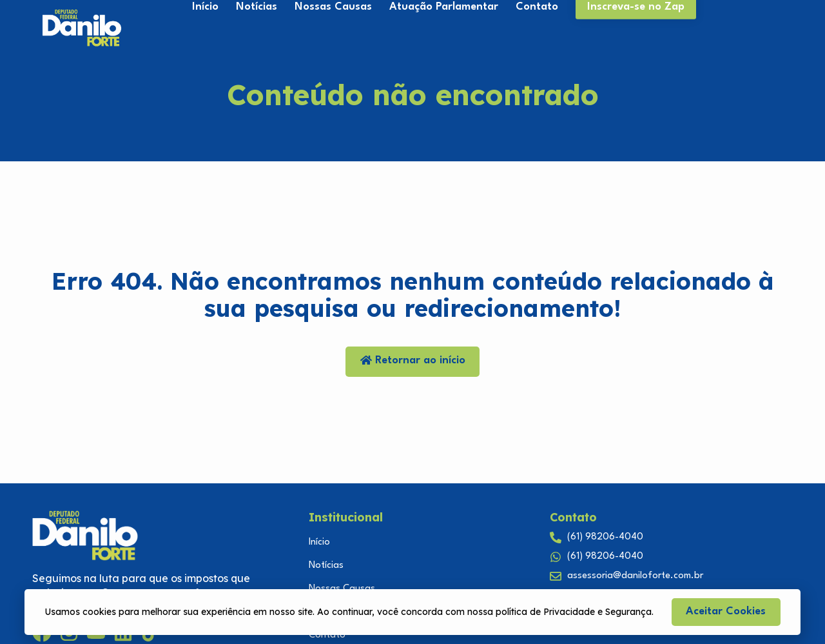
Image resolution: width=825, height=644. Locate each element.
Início (319, 542)
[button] (726, 612)
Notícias (326, 565)
